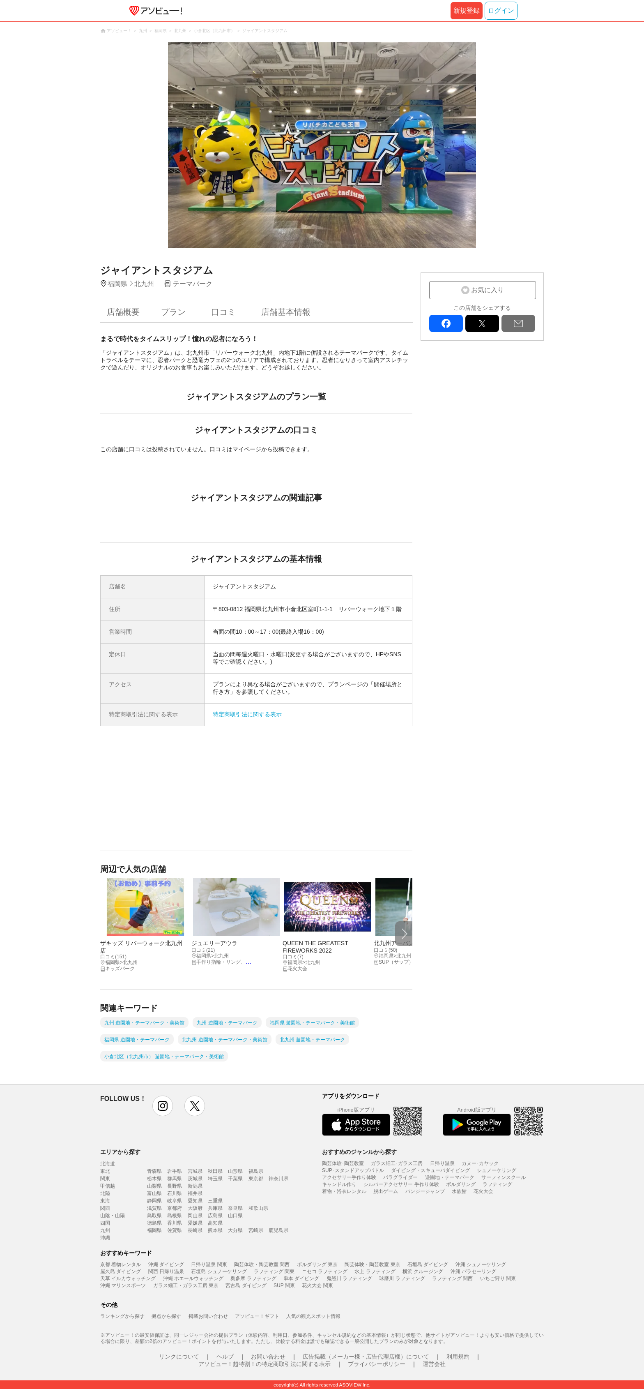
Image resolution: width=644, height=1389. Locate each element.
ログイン (501, 10)
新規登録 (466, 10)
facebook (446, 323)
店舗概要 (123, 311)
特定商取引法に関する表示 (247, 714)
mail (518, 323)
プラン (173, 311)
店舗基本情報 (285, 311)
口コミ (223, 311)
